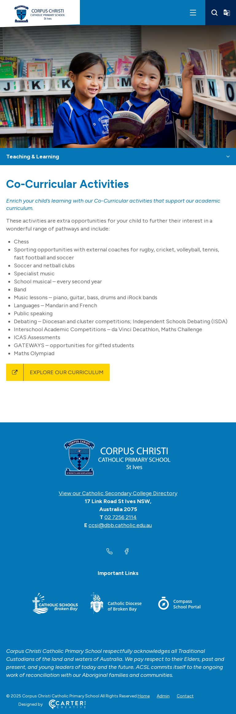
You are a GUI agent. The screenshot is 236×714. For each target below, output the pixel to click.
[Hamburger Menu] (193, 12)
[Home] (118, 458)
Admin (163, 696)
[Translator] (227, 12)
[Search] (214, 12)
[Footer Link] (55, 604)
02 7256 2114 (120, 517)
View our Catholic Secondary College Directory (118, 493)
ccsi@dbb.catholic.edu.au (120, 525)
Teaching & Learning (32, 156)
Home (144, 696)
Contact (185, 696)
